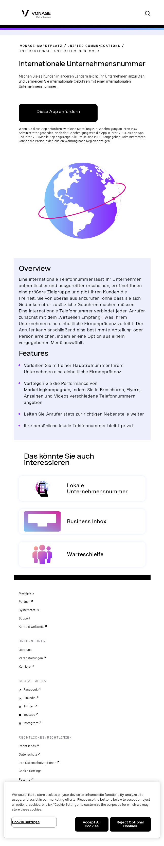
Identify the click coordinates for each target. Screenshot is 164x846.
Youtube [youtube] (29, 715)
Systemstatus (29, 610)
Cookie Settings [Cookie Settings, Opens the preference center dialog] (26, 822)
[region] (82, 810)
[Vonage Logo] (36, 13)
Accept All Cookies (92, 824)
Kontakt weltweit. (31, 627)
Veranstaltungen (31, 658)
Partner (24, 602)
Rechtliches (27, 746)
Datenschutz (28, 754)
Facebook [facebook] (31, 689)
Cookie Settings (30, 771)
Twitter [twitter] (29, 706)
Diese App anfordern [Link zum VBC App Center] (58, 111)
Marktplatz (26, 593)
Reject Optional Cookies (130, 824)
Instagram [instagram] (31, 723)
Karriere (25, 666)
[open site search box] (148, 14)
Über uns (25, 650)
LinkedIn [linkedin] (29, 698)
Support (24, 618)
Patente (24, 779)
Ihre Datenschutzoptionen (37, 763)
